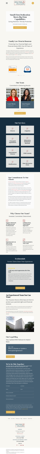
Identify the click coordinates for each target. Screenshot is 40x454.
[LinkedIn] (23, 445)
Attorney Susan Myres (12, 181)
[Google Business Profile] (21, 445)
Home (9, 418)
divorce (16, 54)
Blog (21, 418)
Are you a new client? (9, 392)
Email (21, 389)
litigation (27, 181)
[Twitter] (19, 445)
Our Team (13, 418)
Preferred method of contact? (11, 395)
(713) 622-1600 (20, 441)
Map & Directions (20, 433)
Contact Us (25, 418)
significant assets (14, 189)
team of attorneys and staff (18, 183)
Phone (7, 389)
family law (27, 52)
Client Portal (30, 418)
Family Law (18, 418)
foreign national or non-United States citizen (21, 190)
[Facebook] (17, 445)
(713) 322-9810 (20, 437)
